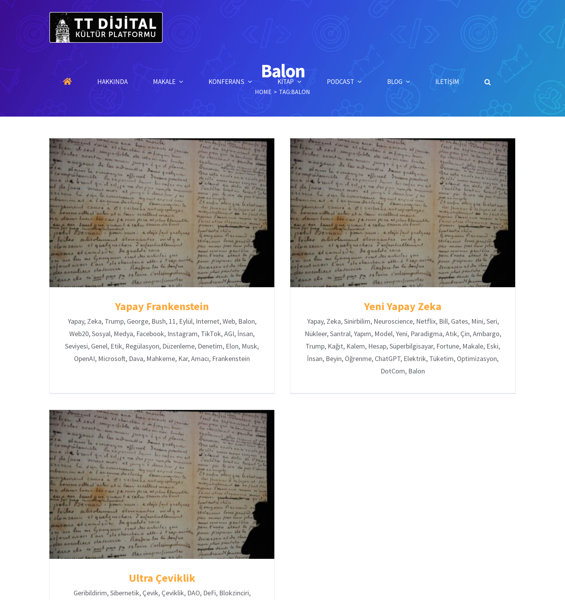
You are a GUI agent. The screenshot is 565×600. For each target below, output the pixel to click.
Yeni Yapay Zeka (400, 306)
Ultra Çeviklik (174, 567)
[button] (487, 81)
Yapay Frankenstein (162, 306)
